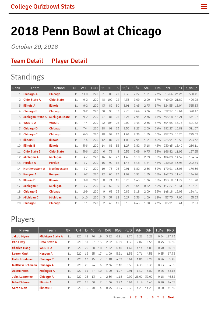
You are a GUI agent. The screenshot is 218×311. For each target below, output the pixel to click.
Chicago (55, 94)
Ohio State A (32, 100)
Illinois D (29, 180)
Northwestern (58, 169)
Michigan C (30, 198)
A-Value (191, 88)
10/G (135, 88)
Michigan (55, 157)
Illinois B (29, 146)
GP (75, 88)
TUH (94, 88)
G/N (149, 230)
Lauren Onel (20, 254)
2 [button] (135, 297)
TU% (157, 88)
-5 (117, 88)
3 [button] (141, 297)
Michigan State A (35, 117)
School (59, 88)
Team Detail (27, 61)
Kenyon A (29, 174)
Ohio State (56, 100)
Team (35, 88)
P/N (139, 230)
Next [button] (171, 297)
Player (24, 230)
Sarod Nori (19, 288)
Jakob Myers (21, 236)
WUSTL (54, 123)
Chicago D (30, 128)
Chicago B (30, 111)
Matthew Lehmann (24, 265)
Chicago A (30, 94)
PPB (178, 88)
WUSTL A (29, 123)
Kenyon (54, 174)
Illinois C (29, 140)
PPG (168, 88)
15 (102, 88)
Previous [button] (120, 297)
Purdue (54, 163)
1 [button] (130, 297)
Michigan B (30, 186)
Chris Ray (18, 242)
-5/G (145, 88)
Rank (16, 88)
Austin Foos (20, 271)
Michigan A (30, 157)
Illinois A (29, 106)
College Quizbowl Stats (43, 6)
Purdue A (29, 163)
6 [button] (152, 297)
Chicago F (30, 203)
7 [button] (158, 297)
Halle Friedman (22, 259)
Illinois (53, 106)
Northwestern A (34, 169)
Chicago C (30, 134)
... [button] (147, 297)
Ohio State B (32, 152)
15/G (125, 88)
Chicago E (30, 192)
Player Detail (69, 61)
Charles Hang (21, 248)
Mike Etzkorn (21, 282)
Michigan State (59, 117)
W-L (84, 88)
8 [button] (163, 297)
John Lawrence (22, 277)
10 (109, 88)
